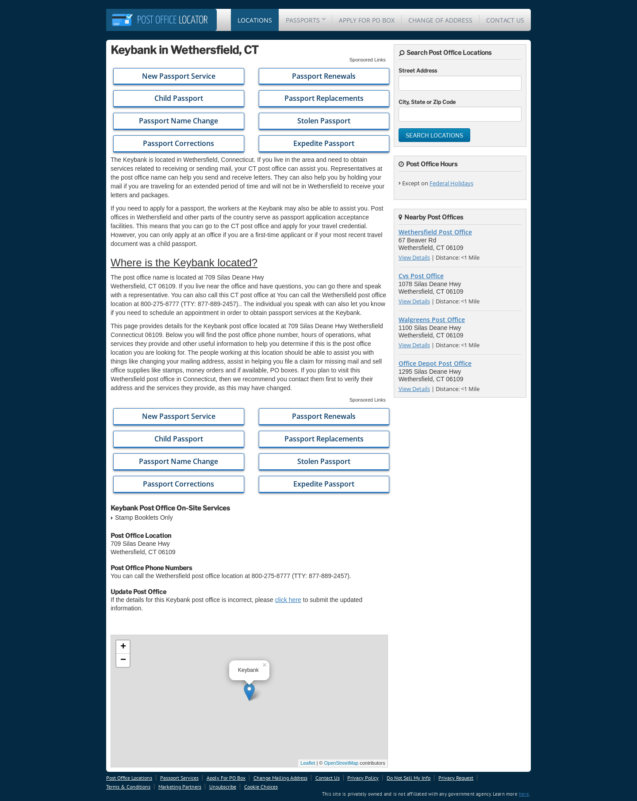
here (524, 794)
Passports (305, 20)
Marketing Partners (179, 786)
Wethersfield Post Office (435, 232)
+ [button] (123, 647)
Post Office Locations (129, 777)
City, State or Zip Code (427, 102)
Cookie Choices (261, 786)
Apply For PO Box (367, 20)
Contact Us (505, 20)
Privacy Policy (363, 777)
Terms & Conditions (128, 786)
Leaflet (307, 763)
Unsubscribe (222, 786)
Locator (172, 20)
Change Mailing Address (280, 777)
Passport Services (179, 777)
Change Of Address (440, 20)
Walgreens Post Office (432, 319)
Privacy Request (455, 777)
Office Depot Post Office (435, 363)
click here (288, 599)
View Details (414, 257)
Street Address (418, 70)
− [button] (123, 660)
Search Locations (434, 135)
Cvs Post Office (421, 276)
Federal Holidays (451, 183)
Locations (255, 20)
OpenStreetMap (341, 763)
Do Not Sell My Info (408, 777)
